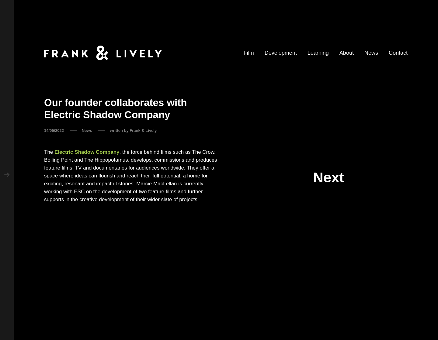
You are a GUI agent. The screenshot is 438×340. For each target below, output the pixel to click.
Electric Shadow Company (87, 152)
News (371, 53)
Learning (318, 53)
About (346, 53)
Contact (398, 53)
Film (249, 53)
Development (281, 53)
